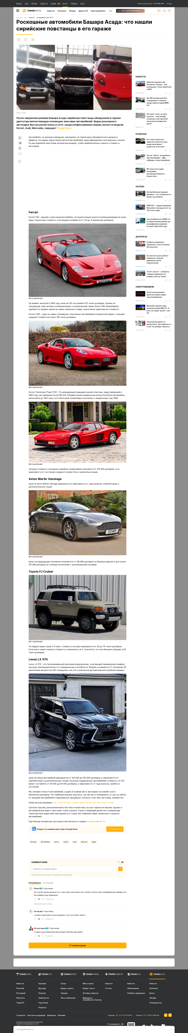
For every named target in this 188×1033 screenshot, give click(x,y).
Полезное (62, 11)
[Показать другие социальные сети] (20, 153)
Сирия (94, 842)
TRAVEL (74, 4)
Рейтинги (20, 998)
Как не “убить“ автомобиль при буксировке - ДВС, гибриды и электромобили (158, 157)
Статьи (108, 988)
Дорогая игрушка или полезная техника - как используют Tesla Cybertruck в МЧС (159, 85)
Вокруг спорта (67, 988)
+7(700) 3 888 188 (152, 1015)
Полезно (42, 993)
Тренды (64, 993)
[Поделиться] (33, 39)
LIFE (26, 4)
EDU (83, 4)
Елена (36, 888)
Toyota (65, 842)
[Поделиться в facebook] (20, 148)
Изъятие (84, 842)
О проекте (21, 1015)
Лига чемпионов (68, 998)
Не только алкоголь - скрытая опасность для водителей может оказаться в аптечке (157, 143)
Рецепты (42, 1008)
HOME (53, 4)
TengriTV (20, 1003)
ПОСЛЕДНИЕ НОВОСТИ (24, 1029)
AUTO (65, 4)
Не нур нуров (39, 928)
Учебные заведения (136, 993)
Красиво (42, 984)
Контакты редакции (151, 4)
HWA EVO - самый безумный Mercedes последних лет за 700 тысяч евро (159, 208)
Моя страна (88, 984)
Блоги (152, 993)
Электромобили (98, 11)
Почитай (20, 988)
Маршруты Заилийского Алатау (92, 999)
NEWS (19, 4)
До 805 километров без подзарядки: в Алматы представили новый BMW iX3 (158, 101)
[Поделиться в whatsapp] (20, 138)
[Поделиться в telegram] (20, 143)
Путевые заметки (90, 993)
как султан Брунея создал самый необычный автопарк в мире (83, 802)
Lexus (75, 842)
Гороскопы (43, 1003)
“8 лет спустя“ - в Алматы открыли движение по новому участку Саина (158, 274)
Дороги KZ (83, 11)
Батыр (37, 911)
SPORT (34, 4)
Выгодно (42, 988)
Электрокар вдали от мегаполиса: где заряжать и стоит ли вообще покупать (159, 324)
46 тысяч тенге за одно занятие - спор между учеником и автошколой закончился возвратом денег (157, 119)
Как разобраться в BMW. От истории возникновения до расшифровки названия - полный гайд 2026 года (158, 222)
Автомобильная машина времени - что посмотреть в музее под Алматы (159, 194)
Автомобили (45, 842)
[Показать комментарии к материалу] (20, 161)
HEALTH (44, 4)
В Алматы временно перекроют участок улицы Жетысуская (158, 244)
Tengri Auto (64, 128)
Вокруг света (89, 988)
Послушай (20, 993)
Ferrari (56, 842)
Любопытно (43, 998)
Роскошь (33, 842)
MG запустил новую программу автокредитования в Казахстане (155, 172)
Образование (133, 988)
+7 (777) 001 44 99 (125, 1015)
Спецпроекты (155, 1003)
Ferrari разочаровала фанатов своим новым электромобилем (156, 294)
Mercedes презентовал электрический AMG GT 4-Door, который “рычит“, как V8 (158, 309)
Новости (51, 11)
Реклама (169, 3)
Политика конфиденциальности (27, 1024)
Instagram (91, 821)
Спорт (63, 984)
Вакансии (51, 1015)
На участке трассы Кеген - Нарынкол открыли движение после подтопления (158, 259)
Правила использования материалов (29, 1022)
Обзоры (72, 11)
